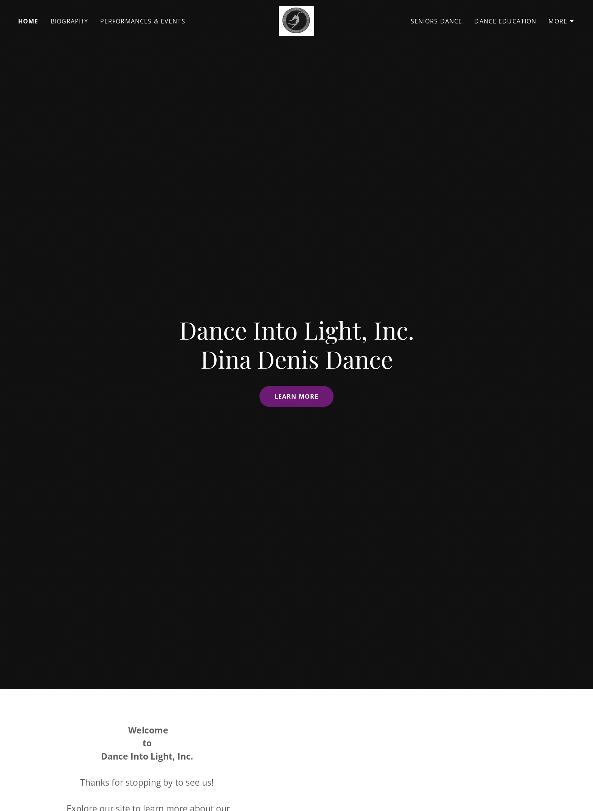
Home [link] (28, 21)
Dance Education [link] (505, 21)
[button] (561, 21)
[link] (297, 20)
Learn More (296, 396)
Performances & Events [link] (142, 21)
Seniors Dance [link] (437, 21)
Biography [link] (69, 21)
